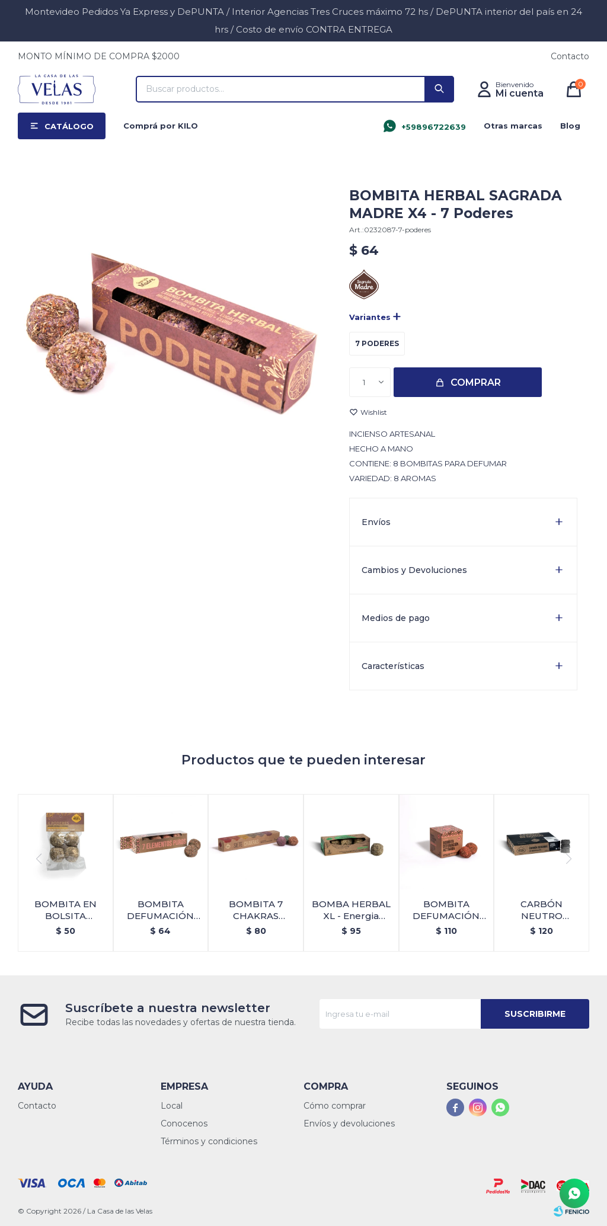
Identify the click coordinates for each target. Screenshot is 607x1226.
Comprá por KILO (160, 125)
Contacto (570, 56)
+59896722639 (433, 127)
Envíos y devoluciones (349, 1123)
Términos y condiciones (209, 1141)
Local (172, 1105)
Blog (570, 125)
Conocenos (184, 1123)
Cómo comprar (335, 1105)
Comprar (476, 382)
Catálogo (69, 126)
